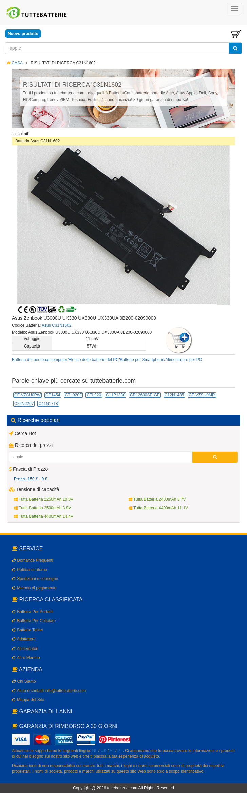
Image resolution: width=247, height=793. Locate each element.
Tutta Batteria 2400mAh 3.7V (157, 499)
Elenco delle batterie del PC (94, 359)
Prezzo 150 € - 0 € (30, 479)
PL (120, 750)
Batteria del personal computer (39, 359)
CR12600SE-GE (145, 395)
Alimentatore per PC (183, 359)
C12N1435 (174, 395)
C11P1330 (115, 395)
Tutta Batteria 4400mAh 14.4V (43, 516)
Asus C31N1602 (56, 325)
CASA (15, 63)
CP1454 (52, 395)
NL (94, 750)
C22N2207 (24, 403)
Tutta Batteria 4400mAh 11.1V (158, 507)
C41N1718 (48, 403)
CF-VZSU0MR (202, 395)
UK (104, 750)
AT (112, 750)
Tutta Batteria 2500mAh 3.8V (42, 507)
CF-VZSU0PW (27, 395)
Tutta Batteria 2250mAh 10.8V (43, 499)
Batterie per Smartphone (142, 359)
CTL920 (94, 395)
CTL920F (73, 395)
